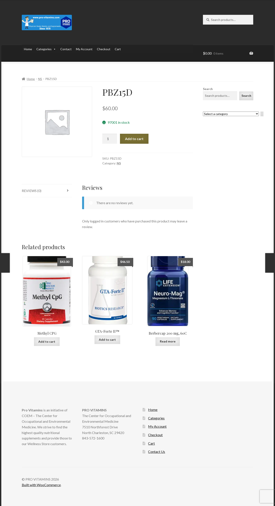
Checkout (103, 49)
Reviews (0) (31, 191)
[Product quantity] (109, 139)
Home (28, 49)
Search (208, 89)
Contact (66, 49)
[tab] (47, 190)
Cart (118, 49)
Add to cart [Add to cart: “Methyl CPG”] (46, 341)
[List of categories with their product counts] (231, 114)
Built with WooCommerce (41, 485)
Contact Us (156, 451)
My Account (84, 49)
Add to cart (134, 139)
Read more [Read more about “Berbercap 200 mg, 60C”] (167, 341)
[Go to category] (261, 114)
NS (40, 79)
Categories (46, 49)
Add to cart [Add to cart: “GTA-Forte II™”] (107, 339)
